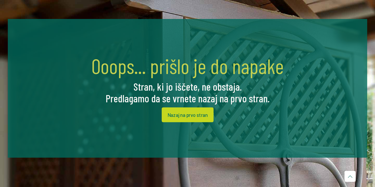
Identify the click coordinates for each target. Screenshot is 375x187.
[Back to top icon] (350, 176)
